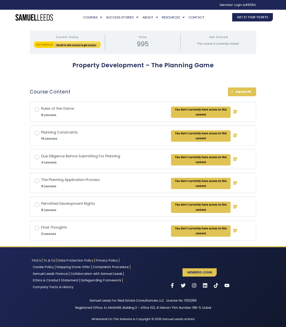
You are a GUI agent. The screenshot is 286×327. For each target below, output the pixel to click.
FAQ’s (36, 260)
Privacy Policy (107, 260)
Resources (173, 17)
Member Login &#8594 (238, 5)
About (150, 17)
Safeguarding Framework (101, 280)
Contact (196, 17)
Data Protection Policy (75, 260)
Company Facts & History (53, 287)
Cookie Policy (43, 267)
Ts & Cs (49, 260)
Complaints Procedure (111, 267)
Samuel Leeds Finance (50, 273)
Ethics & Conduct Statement (55, 280)
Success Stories (122, 17)
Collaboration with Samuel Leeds (96, 273)
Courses (93, 17)
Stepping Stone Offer (73, 267)
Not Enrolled (45, 44)
